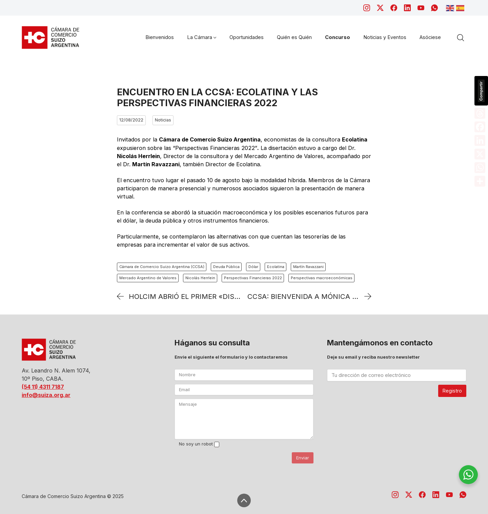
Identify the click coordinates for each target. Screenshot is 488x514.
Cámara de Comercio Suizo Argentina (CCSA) (161, 266)
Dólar (253, 266)
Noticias (163, 119)
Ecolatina (275, 266)
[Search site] (460, 37)
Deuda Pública (226, 266)
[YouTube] (421, 7)
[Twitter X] (380, 7)
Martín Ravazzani (308, 266)
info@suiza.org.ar (46, 395)
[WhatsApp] (434, 7)
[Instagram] (366, 7)
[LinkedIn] (407, 7)
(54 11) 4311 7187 (43, 386)
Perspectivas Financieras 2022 (253, 277)
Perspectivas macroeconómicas (321, 277)
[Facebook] (393, 7)
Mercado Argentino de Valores (148, 277)
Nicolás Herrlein (200, 277)
